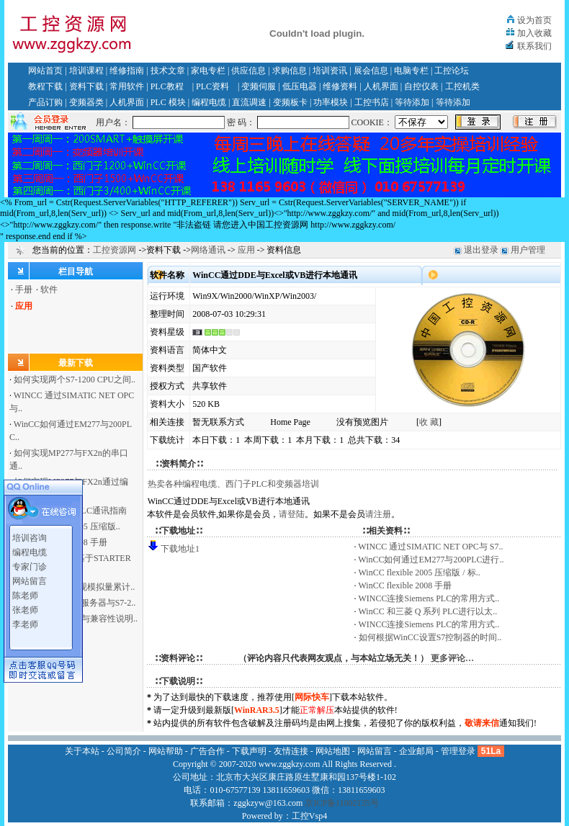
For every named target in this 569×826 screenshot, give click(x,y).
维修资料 (340, 86)
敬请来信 (482, 723)
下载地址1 (180, 549)
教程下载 (45, 86)
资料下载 (86, 86)
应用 (246, 250)
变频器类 (86, 102)
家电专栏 (208, 71)
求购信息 (289, 71)
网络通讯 (208, 250)
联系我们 (534, 46)
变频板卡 (290, 102)
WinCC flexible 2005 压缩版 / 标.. (419, 572)
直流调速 (249, 102)
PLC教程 (167, 86)
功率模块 (330, 102)
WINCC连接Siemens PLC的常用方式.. (429, 598)
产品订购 (45, 102)
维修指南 (126, 71)
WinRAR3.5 (256, 710)
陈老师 (25, 593)
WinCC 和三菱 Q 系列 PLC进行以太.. (428, 611)
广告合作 (207, 751)
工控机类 (462, 86)
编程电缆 (209, 102)
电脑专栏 (411, 71)
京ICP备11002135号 (341, 803)
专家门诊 (29, 564)
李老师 (25, 621)
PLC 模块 (168, 102)
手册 (23, 289)
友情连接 (291, 751)
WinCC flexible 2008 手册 (405, 585)
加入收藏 (534, 33)
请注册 (378, 514)
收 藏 (429, 422)
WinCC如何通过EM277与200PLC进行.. (430, 560)
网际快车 (312, 697)
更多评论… (452, 658)
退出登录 (481, 250)
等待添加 (412, 102)
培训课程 (86, 71)
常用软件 (126, 86)
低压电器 (299, 86)
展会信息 (371, 71)
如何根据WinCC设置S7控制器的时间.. (430, 637)
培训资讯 (330, 71)
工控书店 (371, 102)
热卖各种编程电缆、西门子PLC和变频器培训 (233, 484)
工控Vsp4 (309, 816)
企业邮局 (416, 751)
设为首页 (534, 20)
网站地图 (332, 751)
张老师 (25, 607)
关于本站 (82, 751)
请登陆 (292, 514)
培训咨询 (29, 535)
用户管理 (528, 250)
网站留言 (29, 578)
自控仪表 (421, 86)
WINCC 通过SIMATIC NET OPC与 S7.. (430, 547)
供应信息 (248, 71)
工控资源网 (114, 250)
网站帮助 (165, 751)
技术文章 (168, 71)
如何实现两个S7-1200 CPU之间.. (74, 379)
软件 (49, 289)
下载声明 (249, 751)
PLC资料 (212, 86)
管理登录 (458, 751)
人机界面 (381, 86)
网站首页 (45, 71)
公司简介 (124, 751)
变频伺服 (258, 86)
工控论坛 (451, 71)
